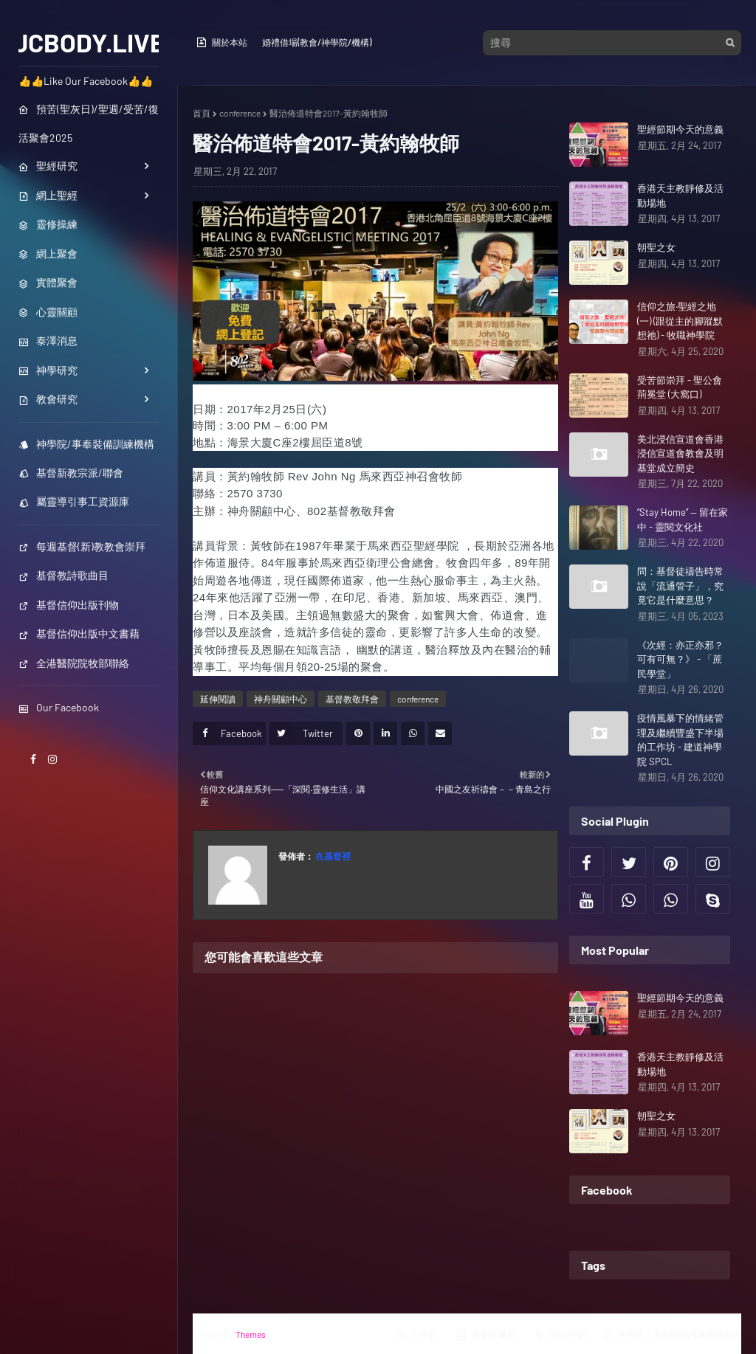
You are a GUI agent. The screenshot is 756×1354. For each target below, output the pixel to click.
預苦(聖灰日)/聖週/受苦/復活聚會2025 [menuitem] (88, 123)
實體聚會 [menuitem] (48, 282)
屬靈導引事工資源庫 (73, 501)
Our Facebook (58, 707)
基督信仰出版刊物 (68, 604)
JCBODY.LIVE (89, 42)
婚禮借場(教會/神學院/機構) (316, 42)
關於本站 (221, 42)
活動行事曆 (486, 1335)
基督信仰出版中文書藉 (79, 633)
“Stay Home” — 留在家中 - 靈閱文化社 (682, 519)
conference (240, 113)
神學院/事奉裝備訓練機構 (86, 444)
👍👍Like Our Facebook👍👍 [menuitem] (85, 81)
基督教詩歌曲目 (63, 575)
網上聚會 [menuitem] (48, 253)
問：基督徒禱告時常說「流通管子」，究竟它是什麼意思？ (680, 585)
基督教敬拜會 (352, 699)
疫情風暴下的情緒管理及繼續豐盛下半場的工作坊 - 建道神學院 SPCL (680, 739)
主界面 (415, 1335)
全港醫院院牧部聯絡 (73, 663)
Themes (251, 1334)
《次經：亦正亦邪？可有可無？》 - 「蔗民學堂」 (680, 659)
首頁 (201, 113)
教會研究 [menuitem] (48, 399)
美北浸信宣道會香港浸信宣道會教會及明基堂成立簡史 (680, 453)
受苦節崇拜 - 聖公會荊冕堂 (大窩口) (679, 387)
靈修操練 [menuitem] (48, 224)
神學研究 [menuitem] (48, 370)
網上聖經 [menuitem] (48, 195)
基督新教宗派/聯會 (70, 472)
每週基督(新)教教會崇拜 (81, 546)
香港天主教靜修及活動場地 (680, 195)
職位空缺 (560, 1335)
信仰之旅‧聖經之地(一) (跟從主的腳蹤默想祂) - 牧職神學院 (680, 320)
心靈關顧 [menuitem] (48, 311)
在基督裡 (332, 856)
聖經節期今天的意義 (680, 129)
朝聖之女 (656, 247)
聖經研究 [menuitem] (48, 165)
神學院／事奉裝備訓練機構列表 (671, 1335)
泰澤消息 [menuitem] (48, 340)
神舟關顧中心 (280, 699)
